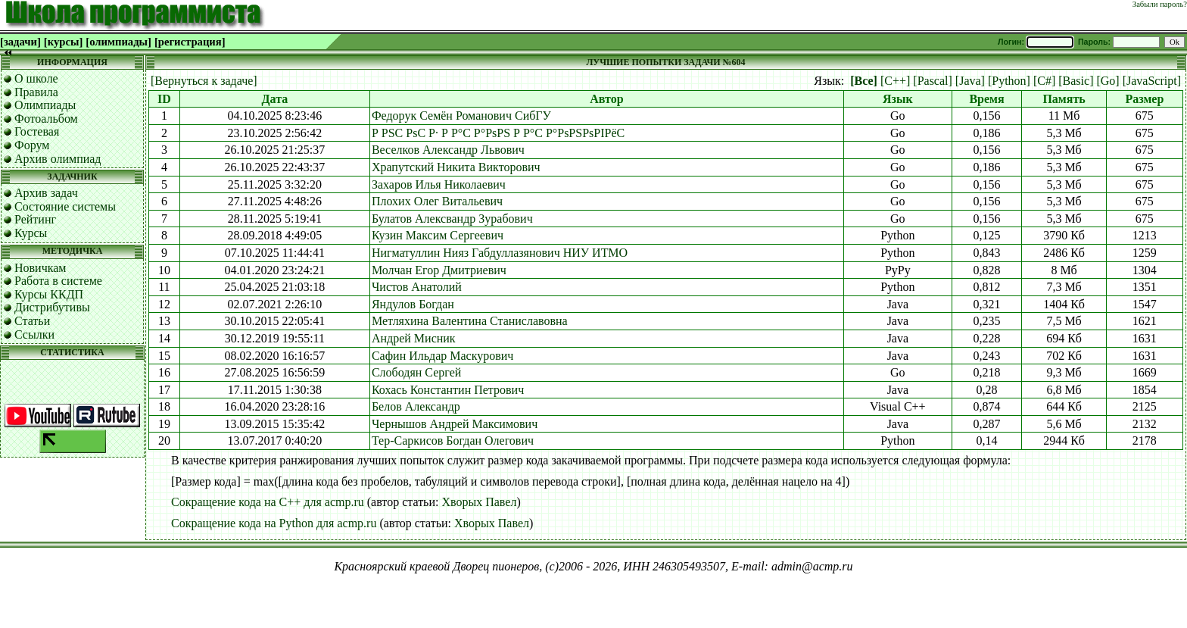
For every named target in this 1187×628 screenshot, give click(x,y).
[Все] (863, 80)
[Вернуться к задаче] (204, 80)
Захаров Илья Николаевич (439, 184)
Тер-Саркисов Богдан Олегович (453, 440)
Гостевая (36, 131)
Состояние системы (65, 206)
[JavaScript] (1152, 80)
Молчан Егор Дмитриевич (439, 270)
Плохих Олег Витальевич (437, 201)
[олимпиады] (118, 42)
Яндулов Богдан (413, 304)
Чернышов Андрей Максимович (454, 423)
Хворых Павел (478, 501)
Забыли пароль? (1159, 4)
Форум (31, 145)
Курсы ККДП (48, 294)
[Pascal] (932, 80)
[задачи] (20, 42)
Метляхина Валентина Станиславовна (470, 320)
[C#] (1044, 80)
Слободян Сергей (416, 372)
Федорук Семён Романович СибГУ (461, 115)
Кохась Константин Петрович (448, 389)
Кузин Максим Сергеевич (437, 235)
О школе (36, 78)
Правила (36, 92)
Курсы (30, 233)
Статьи (32, 320)
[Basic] (1075, 80)
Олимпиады (45, 104)
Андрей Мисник (414, 338)
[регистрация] (190, 42)
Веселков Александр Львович (448, 149)
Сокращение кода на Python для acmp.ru (273, 523)
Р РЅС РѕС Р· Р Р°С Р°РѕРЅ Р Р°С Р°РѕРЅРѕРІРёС (498, 133)
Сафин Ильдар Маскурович (442, 355)
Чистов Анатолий (417, 286)
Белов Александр (416, 406)
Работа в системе (58, 280)
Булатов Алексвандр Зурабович (452, 218)
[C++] (895, 80)
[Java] (970, 80)
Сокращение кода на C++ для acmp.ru (267, 501)
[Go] (1107, 80)
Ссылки (34, 334)
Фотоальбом (46, 118)
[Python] (1009, 80)
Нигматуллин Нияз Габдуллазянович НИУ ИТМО (500, 252)
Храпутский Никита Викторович (456, 167)
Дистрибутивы (52, 307)
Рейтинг (35, 219)
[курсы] (63, 42)
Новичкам (40, 267)
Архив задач (46, 192)
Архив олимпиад (57, 158)
